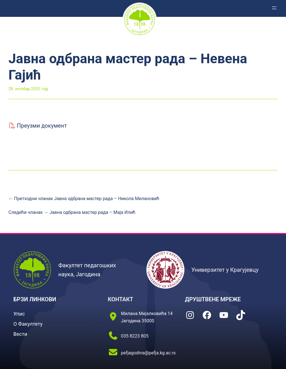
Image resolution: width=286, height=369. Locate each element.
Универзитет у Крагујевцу (225, 269)
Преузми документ (42, 125)
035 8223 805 (135, 336)
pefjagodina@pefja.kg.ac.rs (148, 353)
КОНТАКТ (120, 299)
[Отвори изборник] (274, 8)
